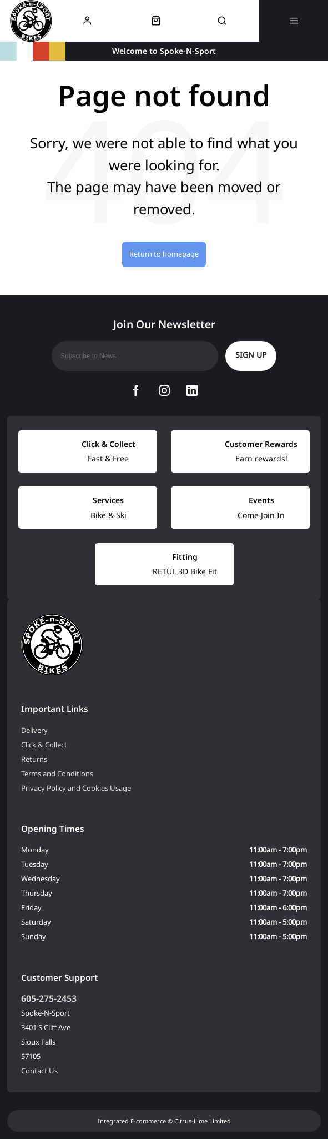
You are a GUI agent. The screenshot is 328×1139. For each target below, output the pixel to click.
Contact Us (39, 1071)
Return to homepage (164, 254)
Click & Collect (44, 745)
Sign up (250, 354)
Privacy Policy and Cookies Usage (76, 788)
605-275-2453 (49, 998)
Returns (34, 759)
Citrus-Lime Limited (202, 1121)
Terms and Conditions (57, 774)
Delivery (34, 730)
